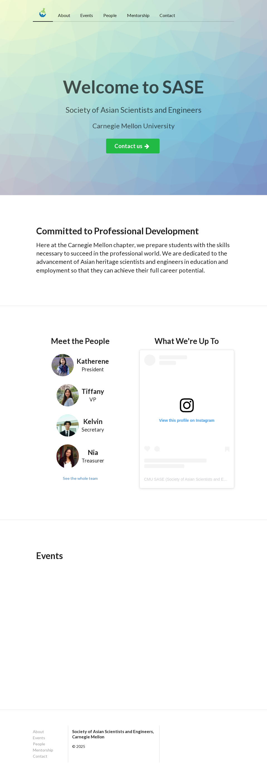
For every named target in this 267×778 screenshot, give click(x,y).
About (64, 15)
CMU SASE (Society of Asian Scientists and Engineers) (192, 479)
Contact (167, 15)
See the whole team (80, 478)
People (110, 15)
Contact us (132, 146)
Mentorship (138, 15)
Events (86, 15)
